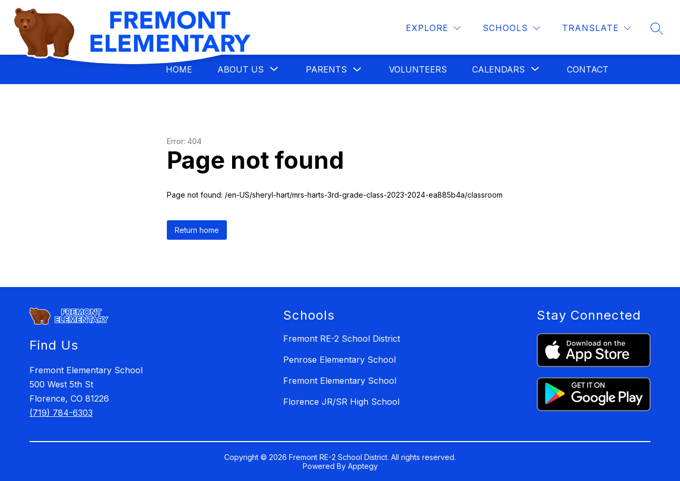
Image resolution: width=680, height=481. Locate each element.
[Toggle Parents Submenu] (357, 70)
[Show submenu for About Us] (240, 69)
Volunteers (418, 69)
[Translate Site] (596, 28)
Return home (197, 230)
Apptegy (363, 466)
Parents (326, 69)
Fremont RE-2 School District (341, 338)
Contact (587, 69)
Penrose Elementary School (339, 359)
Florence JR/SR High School (341, 401)
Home (179, 69)
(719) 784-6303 (61, 412)
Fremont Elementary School (339, 380)
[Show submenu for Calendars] (498, 69)
